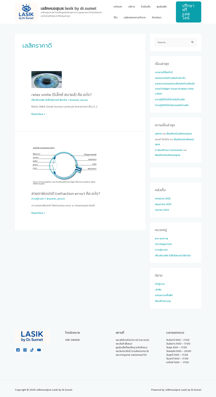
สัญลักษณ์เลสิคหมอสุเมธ (180, 133)
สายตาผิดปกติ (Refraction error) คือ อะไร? (66, 193)
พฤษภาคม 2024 (163, 203)
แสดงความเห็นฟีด (164, 293)
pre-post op (161, 237)
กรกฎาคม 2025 (163, 197)
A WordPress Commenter (169, 149)
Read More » (38, 114)
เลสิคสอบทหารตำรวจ (133, 17)
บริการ (130, 6)
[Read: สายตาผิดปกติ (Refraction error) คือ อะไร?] (65, 165)
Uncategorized (163, 243)
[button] (188, 11)
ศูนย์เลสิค (158, 6)
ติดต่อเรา (154, 17)
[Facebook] (18, 348)
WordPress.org (163, 299)
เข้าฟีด (158, 288)
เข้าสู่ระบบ (160, 282)
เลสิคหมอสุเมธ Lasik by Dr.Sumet (68, 8)
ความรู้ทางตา (38, 198)
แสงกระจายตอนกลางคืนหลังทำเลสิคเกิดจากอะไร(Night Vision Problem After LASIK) (174, 88)
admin (158, 133)
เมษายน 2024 (162, 209)
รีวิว (115, 17)
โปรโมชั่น (143, 6)
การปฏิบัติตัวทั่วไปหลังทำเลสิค (170, 99)
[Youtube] (39, 348)
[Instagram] (25, 348)
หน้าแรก (118, 6)
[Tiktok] (32, 348)
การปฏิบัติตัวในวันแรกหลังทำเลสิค (172, 105)
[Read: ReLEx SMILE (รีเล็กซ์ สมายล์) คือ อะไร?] (46, 79)
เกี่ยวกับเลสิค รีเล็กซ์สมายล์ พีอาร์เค (49, 100)
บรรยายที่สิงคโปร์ (164, 72)
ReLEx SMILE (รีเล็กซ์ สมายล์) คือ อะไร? (62, 94)
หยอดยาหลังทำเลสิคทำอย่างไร (170, 78)
